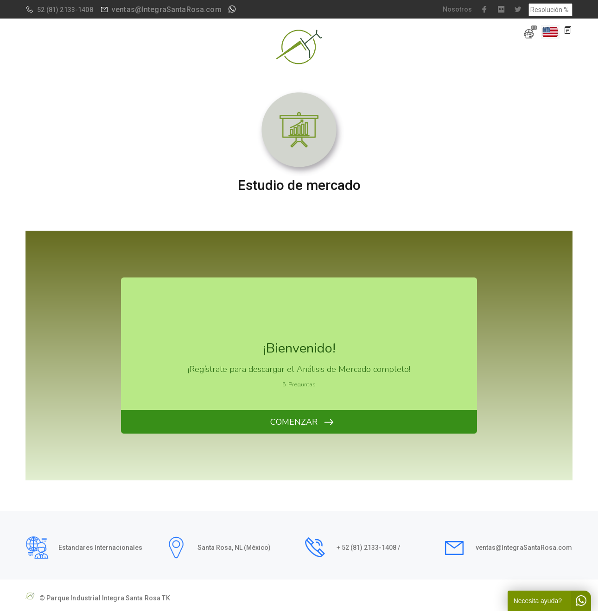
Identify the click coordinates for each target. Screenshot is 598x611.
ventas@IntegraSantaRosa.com (167, 9)
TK (166, 598)
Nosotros (457, 9)
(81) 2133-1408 (69, 9)
